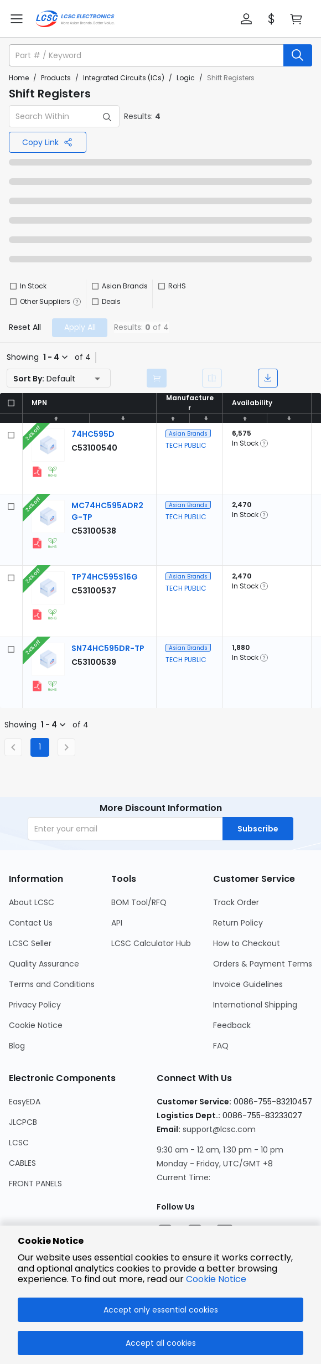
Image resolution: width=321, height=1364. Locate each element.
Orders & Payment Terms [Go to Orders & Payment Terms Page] (262, 963)
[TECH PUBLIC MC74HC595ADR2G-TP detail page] (93, 530)
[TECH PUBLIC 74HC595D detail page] (93, 434)
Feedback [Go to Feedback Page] (232, 1025)
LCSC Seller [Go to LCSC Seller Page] (30, 943)
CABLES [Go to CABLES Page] (22, 1163)
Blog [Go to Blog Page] (17, 1045)
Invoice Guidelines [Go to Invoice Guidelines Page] (248, 984)
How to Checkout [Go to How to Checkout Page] (246, 943)
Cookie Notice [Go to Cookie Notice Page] (36, 1025)
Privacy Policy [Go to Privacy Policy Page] (35, 1004)
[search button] (297, 55)
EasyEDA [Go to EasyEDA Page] (24, 1101)
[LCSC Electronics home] (75, 19)
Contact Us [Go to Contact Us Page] (31, 922)
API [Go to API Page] (116, 922)
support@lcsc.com (219, 1129)
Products (56, 77)
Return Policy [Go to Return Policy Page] (238, 922)
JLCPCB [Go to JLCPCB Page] (23, 1122)
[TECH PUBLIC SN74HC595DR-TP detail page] (107, 648)
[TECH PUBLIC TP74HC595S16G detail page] (104, 576)
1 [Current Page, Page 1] (40, 746)
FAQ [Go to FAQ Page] (221, 1045)
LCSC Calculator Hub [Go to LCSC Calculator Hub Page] (151, 943)
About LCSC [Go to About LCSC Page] (31, 902)
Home (19, 77)
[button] (246, 18)
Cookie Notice (216, 1279)
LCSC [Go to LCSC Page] (19, 1142)
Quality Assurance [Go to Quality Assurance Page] (44, 963)
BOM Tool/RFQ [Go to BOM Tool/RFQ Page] (139, 902)
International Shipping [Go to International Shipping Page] (255, 1004)
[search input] (147, 55)
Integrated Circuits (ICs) (123, 77)
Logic (186, 77)
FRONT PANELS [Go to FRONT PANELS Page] (35, 1183)
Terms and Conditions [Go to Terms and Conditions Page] (52, 984)
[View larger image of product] (48, 445)
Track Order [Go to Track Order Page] (236, 902)
